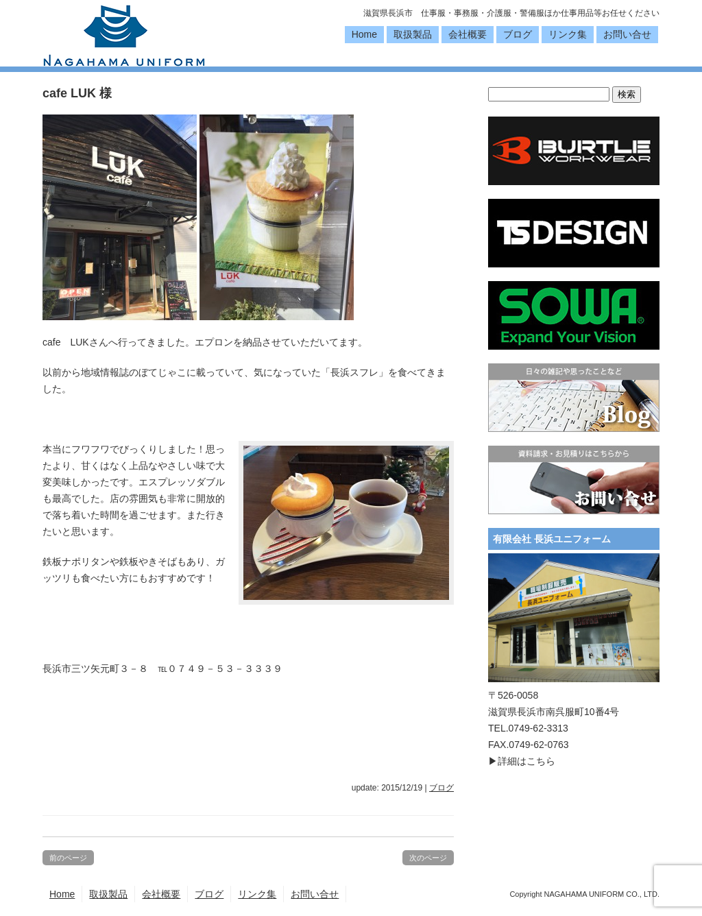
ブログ (517, 34)
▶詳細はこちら (521, 761)
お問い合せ (627, 34)
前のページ (68, 858)
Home (364, 34)
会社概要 (467, 34)
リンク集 (567, 34)
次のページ (428, 858)
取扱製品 (413, 34)
